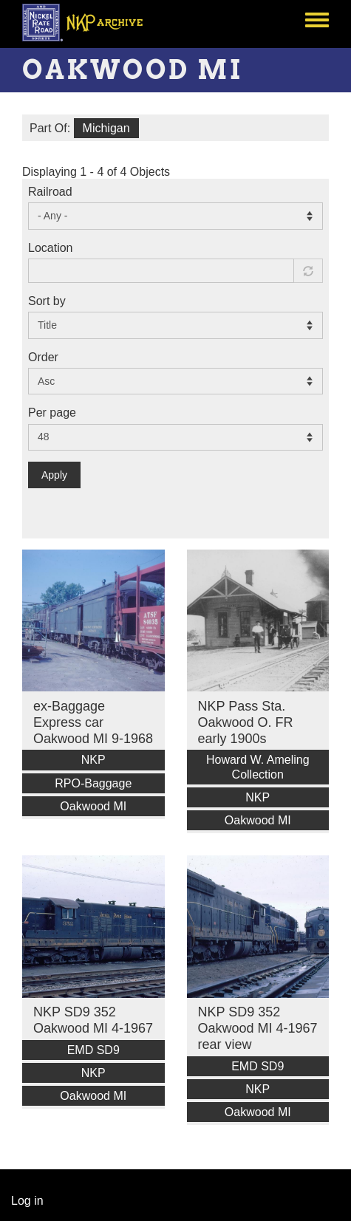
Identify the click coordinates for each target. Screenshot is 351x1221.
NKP (93, 759)
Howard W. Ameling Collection (258, 766)
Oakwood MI (93, 806)
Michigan (106, 128)
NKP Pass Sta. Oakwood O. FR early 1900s (245, 722)
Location (50, 248)
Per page (52, 412)
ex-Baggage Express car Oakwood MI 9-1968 (93, 722)
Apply (54, 475)
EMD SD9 (93, 1050)
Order (43, 357)
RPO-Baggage (93, 783)
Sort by (47, 301)
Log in (27, 1200)
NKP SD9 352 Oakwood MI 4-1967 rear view (258, 1028)
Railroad (50, 191)
